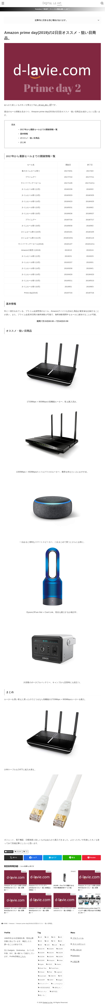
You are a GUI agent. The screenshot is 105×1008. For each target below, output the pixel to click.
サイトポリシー (77, 944)
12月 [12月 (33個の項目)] (63, 945)
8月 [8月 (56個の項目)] (61, 941)
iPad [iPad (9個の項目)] (50, 972)
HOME (5, 923)
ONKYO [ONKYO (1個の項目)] (53, 976)
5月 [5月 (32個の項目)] (41, 941)
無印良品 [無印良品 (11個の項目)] (54, 991)
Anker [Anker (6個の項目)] (61, 960)
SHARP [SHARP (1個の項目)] (42, 980)
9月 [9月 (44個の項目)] (41, 945)
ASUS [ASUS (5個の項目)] (50, 964)
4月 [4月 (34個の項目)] (61, 937)
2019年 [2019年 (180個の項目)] (60, 949)
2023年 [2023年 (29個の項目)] (42, 956)
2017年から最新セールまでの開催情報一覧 (39, 130)
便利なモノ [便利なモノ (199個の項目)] (58, 987)
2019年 (18, 851)
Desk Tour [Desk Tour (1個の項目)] (43, 968)
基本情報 (24, 134)
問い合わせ (76, 950)
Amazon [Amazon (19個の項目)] (51, 960)
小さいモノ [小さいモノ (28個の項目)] (43, 991)
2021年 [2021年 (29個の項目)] (51, 953)
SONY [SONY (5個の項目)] (51, 980)
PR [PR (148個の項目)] (61, 976)
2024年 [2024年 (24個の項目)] (51, 956)
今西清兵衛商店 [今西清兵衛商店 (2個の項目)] (45, 987)
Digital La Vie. (48, 1002)
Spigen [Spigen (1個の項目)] (60, 980)
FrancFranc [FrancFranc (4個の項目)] (54, 968)
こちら (23, 956)
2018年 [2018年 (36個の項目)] (51, 949)
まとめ (23, 142)
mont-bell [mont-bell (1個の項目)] (43, 976)
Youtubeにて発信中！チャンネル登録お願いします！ (52, 9)
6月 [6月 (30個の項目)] (48, 941)
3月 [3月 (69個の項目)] (54, 937)
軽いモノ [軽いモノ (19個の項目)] (43, 995)
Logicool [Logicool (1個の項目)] (59, 972)
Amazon (10, 851)
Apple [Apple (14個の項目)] (42, 964)
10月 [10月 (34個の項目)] (48, 945)
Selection (75, 956)
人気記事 (74, 962)
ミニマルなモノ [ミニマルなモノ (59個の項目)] (58, 984)
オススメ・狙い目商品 (30, 138)
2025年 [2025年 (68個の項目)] (60, 956)
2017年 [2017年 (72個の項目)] (42, 949)
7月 (26, 851)
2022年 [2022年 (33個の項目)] (60, 953)
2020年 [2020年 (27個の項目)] (42, 953)
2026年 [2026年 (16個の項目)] (42, 960)
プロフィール (77, 938)
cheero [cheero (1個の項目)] (58, 964)
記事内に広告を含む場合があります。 (51, 20)
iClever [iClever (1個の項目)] (42, 972)
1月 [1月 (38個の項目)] (41, 937)
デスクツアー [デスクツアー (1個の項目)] (44, 984)
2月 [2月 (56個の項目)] (48, 937)
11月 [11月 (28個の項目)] (55, 945)
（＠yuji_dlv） (43, 105)
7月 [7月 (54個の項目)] (54, 941)
